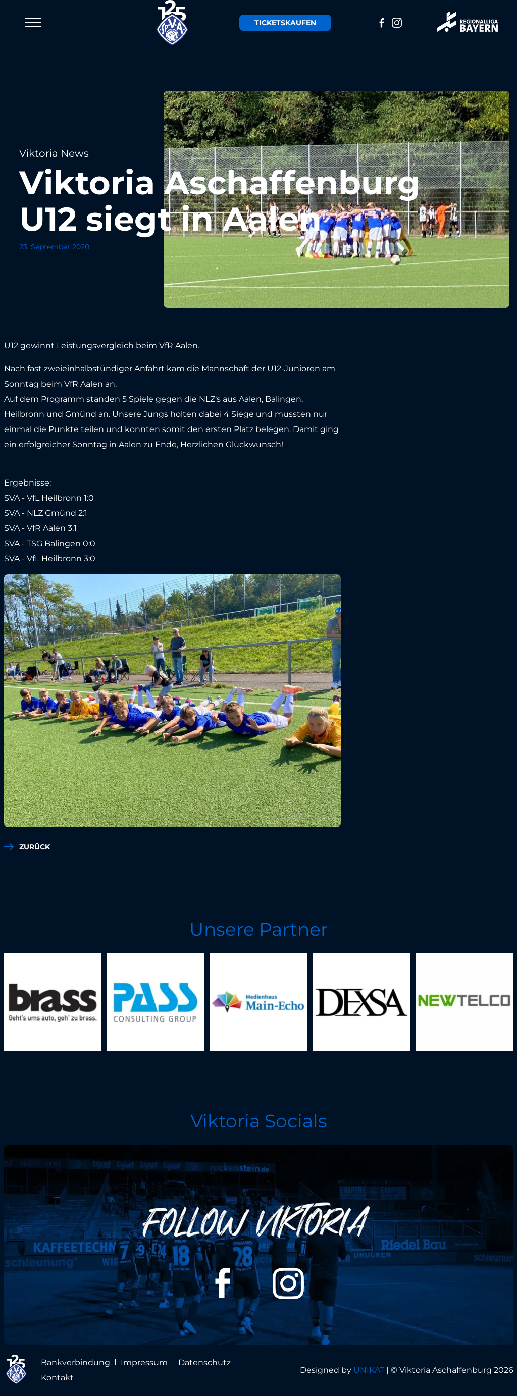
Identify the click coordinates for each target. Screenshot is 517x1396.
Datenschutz (204, 1362)
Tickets (285, 22)
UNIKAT (368, 1370)
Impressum (144, 1362)
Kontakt (57, 1377)
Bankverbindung (75, 1362)
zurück (34, 846)
